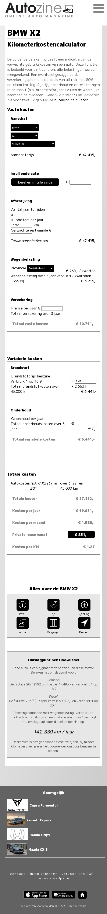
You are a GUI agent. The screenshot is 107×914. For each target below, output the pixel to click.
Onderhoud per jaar (27, 418)
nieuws (42, 878)
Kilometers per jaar (27, 222)
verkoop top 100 (78, 873)
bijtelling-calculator (71, 99)
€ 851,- (81, 534)
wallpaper (62, 878)
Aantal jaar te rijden (28, 212)
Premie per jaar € (37, 308)
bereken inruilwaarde (35, 182)
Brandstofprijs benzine (30, 376)
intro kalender (43, 873)
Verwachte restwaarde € (32, 232)
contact (18, 873)
